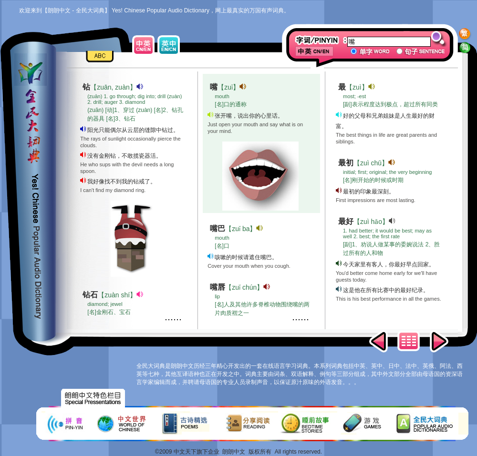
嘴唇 (217, 287)
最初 (345, 163)
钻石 (90, 295)
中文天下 (185, 451)
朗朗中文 (233, 451)
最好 (345, 221)
